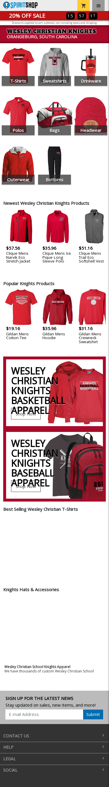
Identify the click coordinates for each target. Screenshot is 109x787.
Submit (93, 714)
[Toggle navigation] (98, 5)
